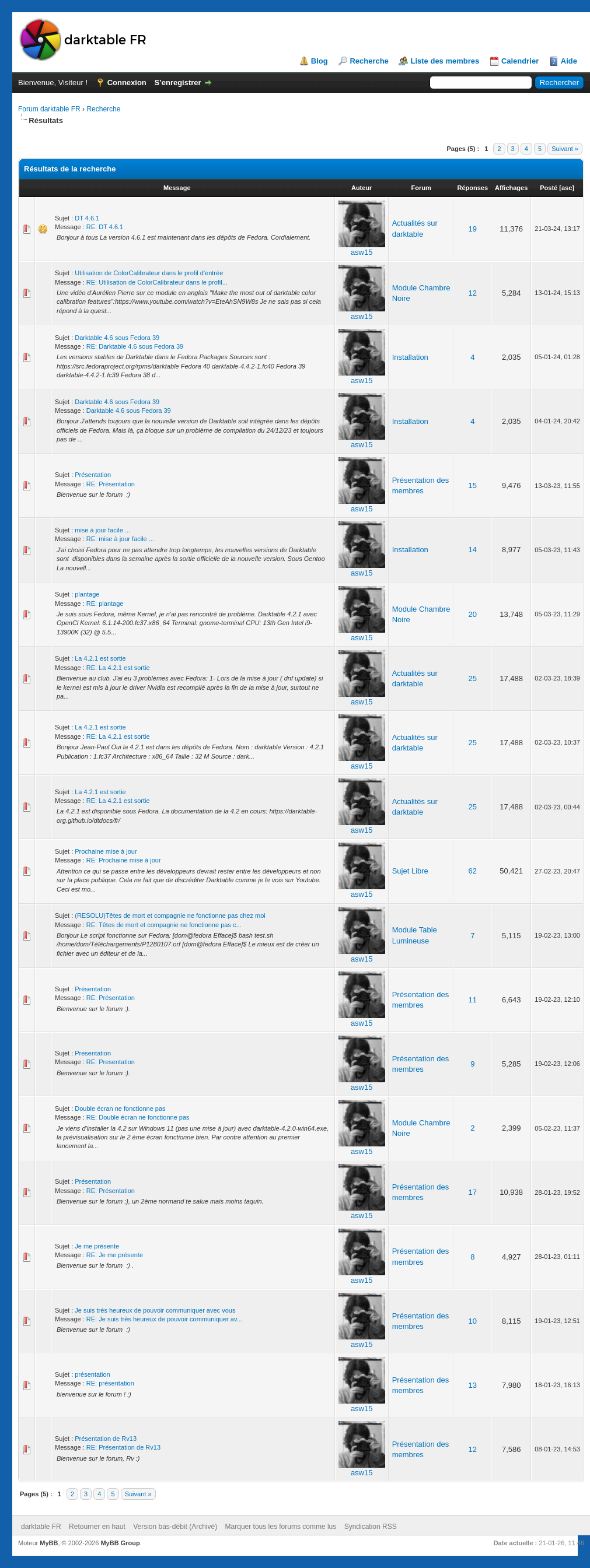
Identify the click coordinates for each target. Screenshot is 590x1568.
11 (473, 999)
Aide (569, 61)
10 (473, 1321)
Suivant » (564, 148)
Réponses (472, 187)
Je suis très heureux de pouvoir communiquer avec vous (155, 1310)
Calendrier (520, 61)
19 (473, 228)
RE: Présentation (110, 483)
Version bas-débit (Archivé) (175, 1527)
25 (473, 678)
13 (473, 1385)
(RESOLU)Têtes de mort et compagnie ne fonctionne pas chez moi (170, 915)
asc (566, 187)
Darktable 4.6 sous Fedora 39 (117, 337)
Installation (410, 357)
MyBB (49, 1542)
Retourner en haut (97, 1527)
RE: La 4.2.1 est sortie (118, 667)
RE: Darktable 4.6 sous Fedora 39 (134, 346)
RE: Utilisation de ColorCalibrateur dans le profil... (157, 282)
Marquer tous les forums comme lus (281, 1527)
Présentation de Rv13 (106, 1438)
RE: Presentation (110, 1061)
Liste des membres (444, 61)
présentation (92, 1374)
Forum (421, 187)
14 (473, 549)
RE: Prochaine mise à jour (123, 860)
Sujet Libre (410, 871)
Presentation (93, 1053)
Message (176, 187)
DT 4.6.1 (87, 218)
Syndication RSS (370, 1527)
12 (473, 293)
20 (473, 614)
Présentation (93, 474)
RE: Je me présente (114, 1254)
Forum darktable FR (49, 109)
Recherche (369, 61)
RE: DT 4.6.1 (104, 226)
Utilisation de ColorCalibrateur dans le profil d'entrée (149, 272)
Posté (548, 187)
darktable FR (41, 1527)
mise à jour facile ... (102, 530)
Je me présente (97, 1246)
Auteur (361, 187)
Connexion (126, 82)
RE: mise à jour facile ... (120, 538)
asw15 (362, 252)
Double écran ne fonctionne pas (120, 1108)
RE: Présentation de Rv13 (123, 1447)
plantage (87, 594)
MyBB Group (119, 1542)
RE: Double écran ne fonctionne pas (138, 1117)
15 (473, 485)
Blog (319, 61)
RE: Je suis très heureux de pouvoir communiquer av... (164, 1319)
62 (473, 871)
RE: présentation (110, 1383)
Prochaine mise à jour (106, 851)
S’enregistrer (177, 82)
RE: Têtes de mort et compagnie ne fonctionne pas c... (164, 924)
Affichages (511, 187)
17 (473, 1192)
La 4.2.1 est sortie (100, 658)
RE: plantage (105, 603)
